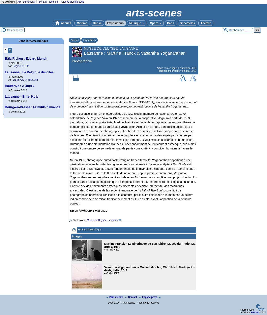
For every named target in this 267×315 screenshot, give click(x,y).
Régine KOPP (20, 66)
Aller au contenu (26, 1)
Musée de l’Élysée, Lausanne (103, 220)
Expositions (115, 23)
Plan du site (115, 297)
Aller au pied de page (72, 1)
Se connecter (15, 30)
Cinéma (82, 23)
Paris (170, 23)
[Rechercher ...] (238, 30)
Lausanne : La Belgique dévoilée (29, 72)
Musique (136, 23)
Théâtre (206, 23)
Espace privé (148, 297)
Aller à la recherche (48, 1)
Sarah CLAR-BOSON (25, 79)
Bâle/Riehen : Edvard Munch (26, 58)
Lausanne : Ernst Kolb (21, 96)
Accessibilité (8, 2)
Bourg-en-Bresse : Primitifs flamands (32, 107)
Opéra (155, 23)
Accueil (63, 23)
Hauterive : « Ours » (19, 86)
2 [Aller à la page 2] (10, 50)
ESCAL (255, 312)
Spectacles (187, 23)
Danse (97, 23)
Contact (131, 297)
